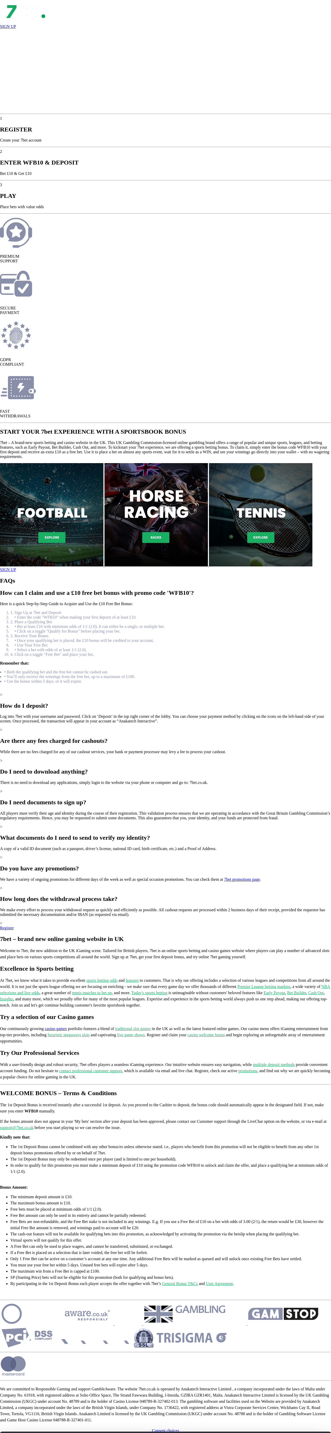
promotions (247, 1071)
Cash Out (316, 993)
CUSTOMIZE (288, 1386)
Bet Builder (296, 993)
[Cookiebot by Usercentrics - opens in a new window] (33, 1423)
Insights (6, 999)
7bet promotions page (242, 879)
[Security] (69, 1323)
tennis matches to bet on (92, 993)
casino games (56, 1028)
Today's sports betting (149, 993)
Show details (80, 1423)
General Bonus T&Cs (180, 1283)
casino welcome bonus (206, 1035)
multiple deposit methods (274, 1064)
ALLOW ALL (287, 1371)
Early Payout (274, 993)
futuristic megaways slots (69, 1035)
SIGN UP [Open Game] (8, 569)
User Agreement (219, 1283)
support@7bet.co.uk (16, 1127)
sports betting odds (102, 980)
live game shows (131, 1035)
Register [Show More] (7, 928)
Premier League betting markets (263, 986)
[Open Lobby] (26, 22)
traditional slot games (133, 1028)
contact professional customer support (90, 1071)
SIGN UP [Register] (8, 26)
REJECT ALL (288, 1402)
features (132, 980)
